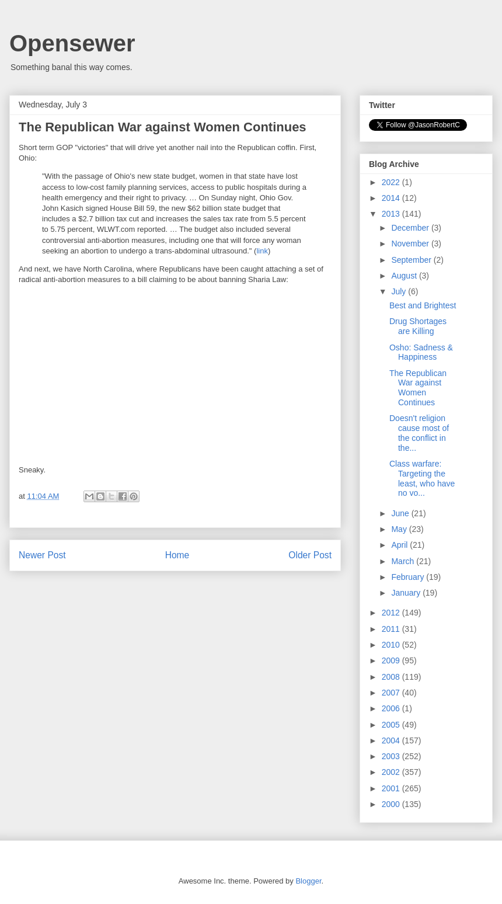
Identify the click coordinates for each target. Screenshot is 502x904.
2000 (392, 804)
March (403, 561)
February (408, 577)
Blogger (308, 881)
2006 (392, 708)
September (412, 260)
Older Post (310, 555)
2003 (392, 756)
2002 (392, 772)
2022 (392, 182)
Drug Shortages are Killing (418, 326)
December (411, 227)
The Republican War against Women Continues (418, 387)
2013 (392, 213)
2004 (392, 740)
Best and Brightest (422, 305)
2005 (392, 724)
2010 (392, 644)
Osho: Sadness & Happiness (421, 352)
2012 (392, 612)
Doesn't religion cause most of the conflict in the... (419, 432)
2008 (392, 677)
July (399, 291)
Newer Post (42, 555)
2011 (392, 629)
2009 (392, 660)
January (407, 592)
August (405, 275)
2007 (392, 692)
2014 (392, 198)
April (400, 545)
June (401, 513)
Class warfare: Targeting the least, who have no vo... (422, 478)
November (411, 243)
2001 (392, 788)
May (400, 529)
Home (177, 555)
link (262, 250)
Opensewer (72, 43)
